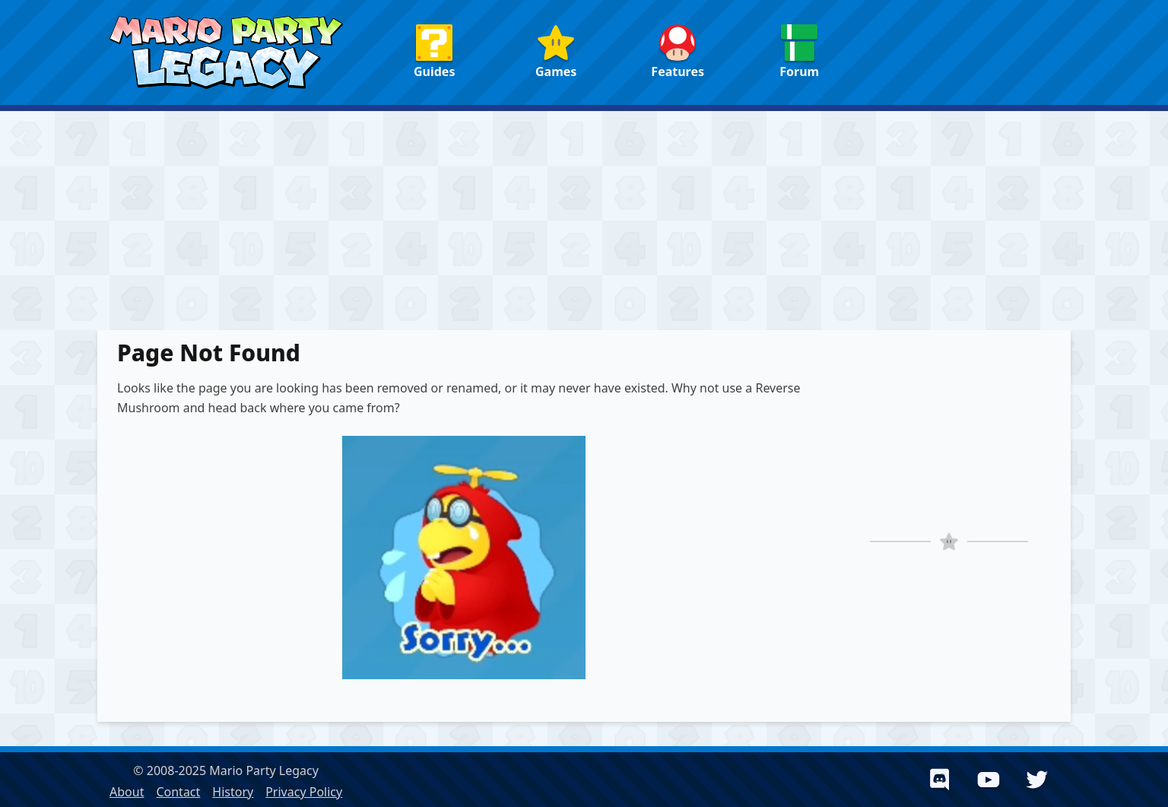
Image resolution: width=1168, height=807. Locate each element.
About (127, 791)
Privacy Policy (303, 791)
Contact (178, 791)
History (232, 791)
